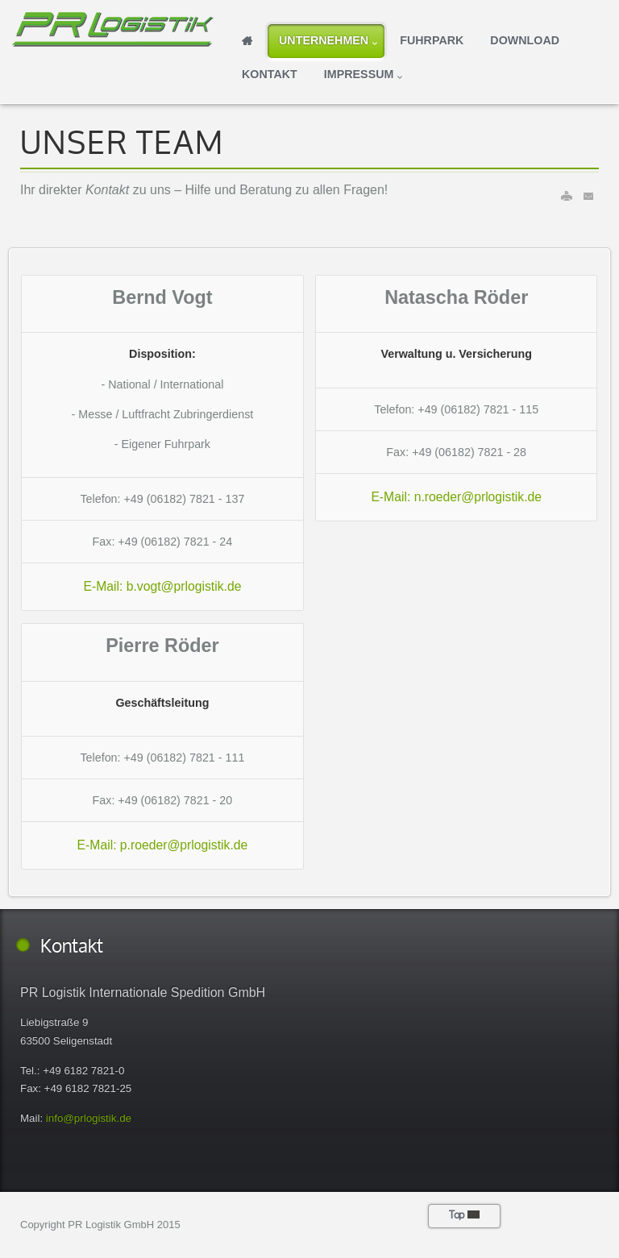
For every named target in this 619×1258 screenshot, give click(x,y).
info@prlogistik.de (88, 1118)
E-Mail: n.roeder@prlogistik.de (456, 497)
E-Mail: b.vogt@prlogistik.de (162, 586)
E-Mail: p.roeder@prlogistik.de (162, 845)
